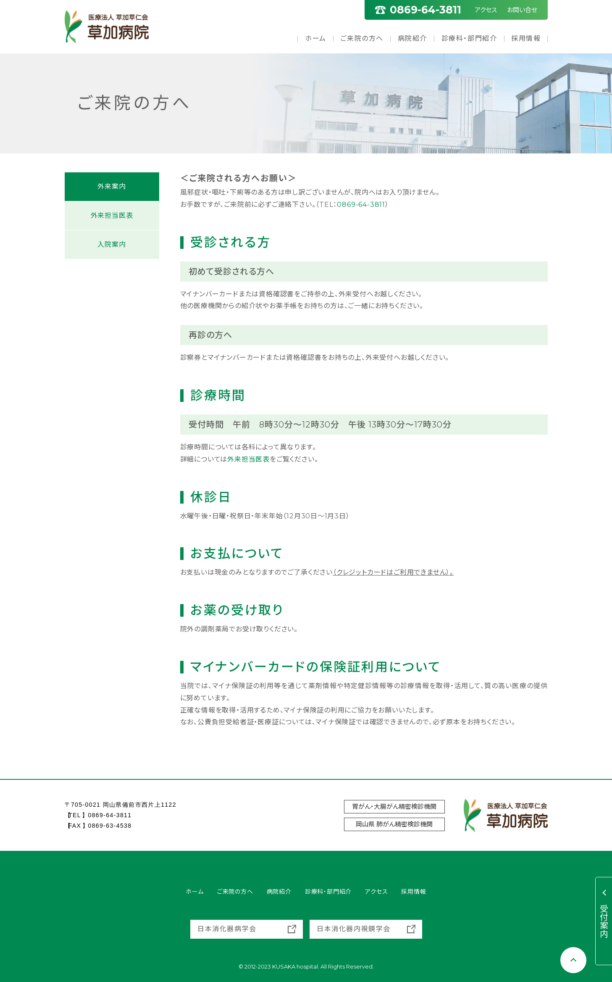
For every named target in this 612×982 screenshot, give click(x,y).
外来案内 (111, 186)
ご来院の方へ (361, 38)
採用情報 (526, 38)
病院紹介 (412, 38)
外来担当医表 (248, 459)
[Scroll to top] (573, 960)
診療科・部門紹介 (469, 38)
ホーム (315, 38)
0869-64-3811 (361, 205)
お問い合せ (522, 10)
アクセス (486, 10)
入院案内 (111, 244)
